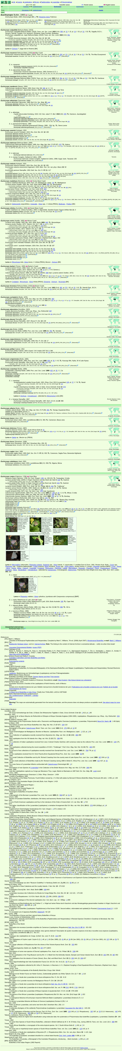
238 (74, 951)
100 (62, 601)
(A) (53, 401)
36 (75, 828)
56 (81, 754)
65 (53, 860)
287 (91, 1011)
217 (46, 233)
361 (61, 287)
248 (47, 413)
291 (38, 306)
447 (116, 1011)
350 (61, 31)
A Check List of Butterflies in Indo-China (22, 692)
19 (20, 845)
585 (65, 501)
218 (47, 193)
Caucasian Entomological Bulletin (20, 647)
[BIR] (89, 508)
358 (42, 187)
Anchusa (23, 396)
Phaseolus (8, 566)
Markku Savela (84, 1048)
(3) (34, 189)
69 (80, 860)
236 (59, 40)
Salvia (14, 437)
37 (10, 824)
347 (50, 276)
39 (34, 824)
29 (37, 845)
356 (52, 96)
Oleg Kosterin (21, 528)
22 (42, 229)
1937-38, (38, 351)
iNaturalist (23, 21)
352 (61, 54)
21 (44, 224)
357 (51, 146)
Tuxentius (26, 6)
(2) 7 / (34, 224)
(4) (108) (40, 299)
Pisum (97, 568)
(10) (51, 114)
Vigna (40, 204)
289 (59, 896)
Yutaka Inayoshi (54, 511)
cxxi (48, 102)
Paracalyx (81, 568)
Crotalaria (15, 282)
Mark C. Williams (115, 640)
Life (14, 2)
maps (113, 41)
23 (53, 276)
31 (83, 31)
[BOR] (39, 510)
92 (38, 501)
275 (65, 728)
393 (25, 905)
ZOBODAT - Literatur (31, 695)
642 (48, 184)
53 (23, 860)
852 (29, 1013)
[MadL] (14, 201)
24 (74, 54)
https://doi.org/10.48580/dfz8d (19, 654)
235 (51, 56)
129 (49, 268)
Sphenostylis (16, 204)
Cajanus (25, 568)
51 (20, 826)
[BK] (101, 23)
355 (52, 300)
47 (95, 750)
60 (55, 613)
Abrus (8, 568)
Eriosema (47, 282)
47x (32, 871)
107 (60, 144)
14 (75, 31)
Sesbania (46, 565)
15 (20, 822)
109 (72, 862)
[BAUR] (32, 603)
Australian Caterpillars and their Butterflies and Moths (27, 658)
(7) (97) (47, 144)
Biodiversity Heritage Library (18, 644)
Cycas (112, 565)
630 (48, 360)
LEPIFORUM (38, 201)
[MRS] (69, 510)
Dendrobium (22, 570)
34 (66, 865)
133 (26, 864)
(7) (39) (30, 306)
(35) (46, 90)
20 (91, 824)
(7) (51, 72)
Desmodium (49, 568)
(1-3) (40, 488)
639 (45, 889)
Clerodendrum (32, 570)
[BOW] (22, 45)
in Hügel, (41, 480)
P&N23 (12, 21)
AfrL (104, 24)
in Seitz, (51, 387)
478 (65, 114)
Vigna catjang (69, 566)
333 (118, 716)
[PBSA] (105, 199)
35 (54, 360)
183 (90, 747)
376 (41, 491)
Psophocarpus (105, 568)
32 (59, 253)
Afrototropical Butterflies (95, 640)
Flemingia (58, 568)
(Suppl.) (34, 478)
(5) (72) (48, 607)
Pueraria (114, 568)
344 (8, 21)
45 (34, 516)
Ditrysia (36, 2)
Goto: (34, 12)
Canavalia (33, 204)
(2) (36, 268)
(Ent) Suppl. (47, 40)
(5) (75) (40, 494)
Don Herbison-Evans (67, 511)
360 (42, 225)
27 (73, 382)
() (80, 6)
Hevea (119, 566)
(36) (35, 443)
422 (51, 370)
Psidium (69, 204)
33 (97, 822)
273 (48, 500)
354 (61, 78)
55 (67, 874)
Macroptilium (16, 565)
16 (41, 824)
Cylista (35, 566)
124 (69, 1011)
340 (44, 88)
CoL (16, 21)
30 (60, 276)
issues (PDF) (37, 647)
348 (51, 431)
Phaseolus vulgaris (35, 565)
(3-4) (48, 31)
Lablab (65, 568)
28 (51, 828)
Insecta (19, 2)
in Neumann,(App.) (45, 238)
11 (82, 833)
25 (55, 199)
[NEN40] (25, 411)
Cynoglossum (32, 396)
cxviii (95, 771)
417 (98, 761)
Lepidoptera (28, 2)
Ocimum (15, 49)
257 (42, 948)
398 (113, 1022)
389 (58, 120)
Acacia (58, 566)
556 (61, 795)
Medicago (62, 204)
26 (53, 183)
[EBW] (19, 433)
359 (49, 253)
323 (73, 944)
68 (45, 305)
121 (103, 862)
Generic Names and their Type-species (46, 676)
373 (91, 805)
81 (84, 939)
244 (52, 486)
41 (44, 430)
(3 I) (34, 420)
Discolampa (25, 10)
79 (12, 862)
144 (115, 742)
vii (104, 874)
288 (87, 768)
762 (50, 331)
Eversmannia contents (16, 661)
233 (54, 24)
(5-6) (67, 987)
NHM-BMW (33, 21)
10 (51, 822)
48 (35, 871)
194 (53, 494)
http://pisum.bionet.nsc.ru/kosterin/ (79, 680)
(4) (38, 331)
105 (72, 958)
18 (44, 269)
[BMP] (31, 576)
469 (11, 879)
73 (50, 488)
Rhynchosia (16, 262)
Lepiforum (12, 673)
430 (42, 478)
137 (46, 498)
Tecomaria (61, 282)
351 (68, 35)
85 (41, 862)
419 (58, 483)
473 (64, 387)
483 (53, 299)
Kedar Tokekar (48, 542)
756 (87, 750)
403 (45, 189)
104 (63, 725)
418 (58, 480)
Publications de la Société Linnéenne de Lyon (87, 687)
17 (65, 824)
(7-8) (46, 362)
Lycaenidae (55, 2)
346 (51, 513)
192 (104, 955)
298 (47, 273)
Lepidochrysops (37, 6)
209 (81, 958)
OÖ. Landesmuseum (16, 695)
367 (50, 311)
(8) (39, 170)
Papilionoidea (45, 2)
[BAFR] (25, 44)
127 (19, 864)
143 (57, 864)
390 (41, 173)
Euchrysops (57, 6)
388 (46, 21)
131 (53, 496)
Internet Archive (40, 644)
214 (56, 936)
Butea (47, 566)
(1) (74, 1008)
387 (113, 955)
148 (53, 493)
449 (16, 24)
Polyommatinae (66, 2)
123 (81, 1029)
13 (112, 834)
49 (108, 824)
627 (100, 757)
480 (76, 735)
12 (66, 31)
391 (38, 508)
